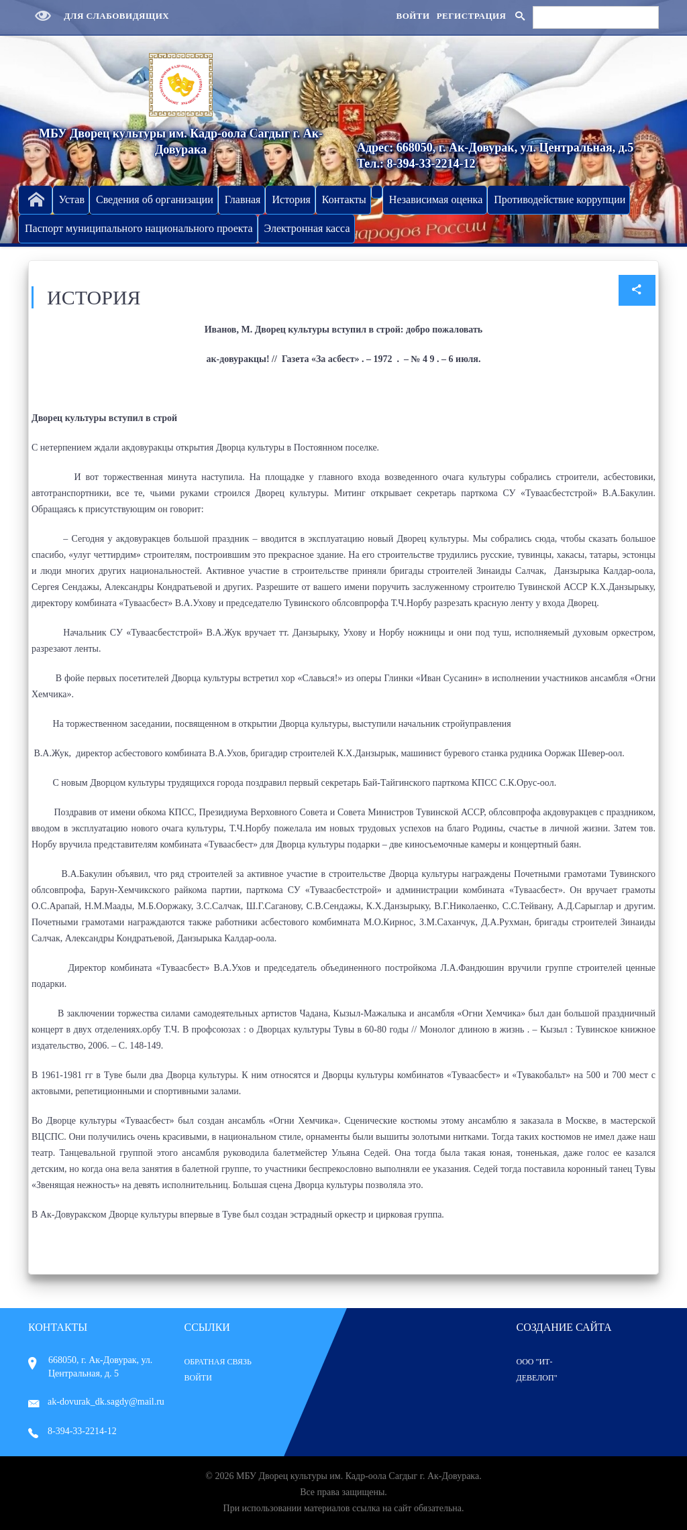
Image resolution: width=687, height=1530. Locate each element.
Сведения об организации (154, 199)
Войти (412, 16)
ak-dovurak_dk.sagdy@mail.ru (96, 1402)
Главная (243, 199)
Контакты (344, 199)
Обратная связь (218, 1361)
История (291, 199)
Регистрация (472, 16)
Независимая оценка (435, 199)
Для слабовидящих (98, 16)
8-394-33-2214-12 (72, 1431)
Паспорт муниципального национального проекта (139, 228)
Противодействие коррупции (559, 199)
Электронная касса (307, 228)
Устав (72, 199)
